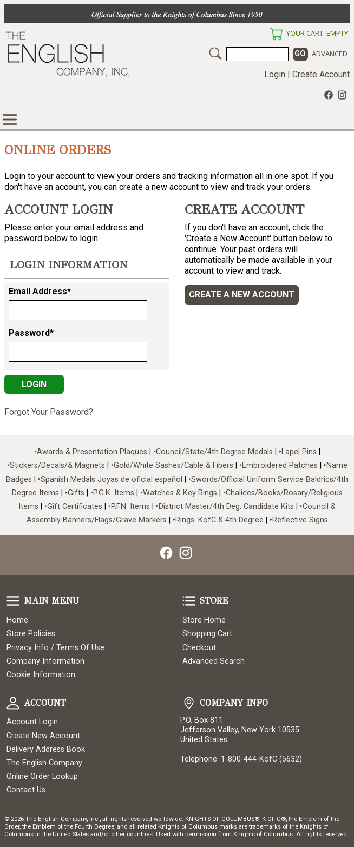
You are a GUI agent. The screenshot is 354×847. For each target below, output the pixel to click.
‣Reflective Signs (299, 520)
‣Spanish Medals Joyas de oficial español (110, 479)
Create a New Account (241, 294)
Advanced (330, 53)
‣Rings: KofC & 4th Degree (219, 520)
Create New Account (43, 735)
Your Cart (276, 34)
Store (189, 601)
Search (215, 53)
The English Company (44, 762)
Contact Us (25, 790)
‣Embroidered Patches (279, 465)
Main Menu (13, 601)
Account (13, 703)
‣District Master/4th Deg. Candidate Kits (225, 506)
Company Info (189, 703)
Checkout (199, 647)
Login (274, 74)
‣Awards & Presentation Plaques (90, 451)
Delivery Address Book (45, 749)
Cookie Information (40, 674)
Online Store (9, 119)
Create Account (321, 74)
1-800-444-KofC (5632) (261, 759)
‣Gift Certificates (73, 506)
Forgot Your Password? (48, 412)
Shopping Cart (207, 633)
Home (17, 620)
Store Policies (30, 633)
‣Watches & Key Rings (178, 493)
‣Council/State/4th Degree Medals (213, 451)
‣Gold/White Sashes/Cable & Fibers (172, 465)
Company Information (45, 661)
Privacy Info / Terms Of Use (55, 647)
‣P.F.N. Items (129, 506)
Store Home (204, 620)
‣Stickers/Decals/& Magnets (56, 465)
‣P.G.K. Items (112, 493)
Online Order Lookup (42, 776)
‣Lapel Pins (299, 451)
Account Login (32, 721)
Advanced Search (213, 661)
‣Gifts (76, 493)
